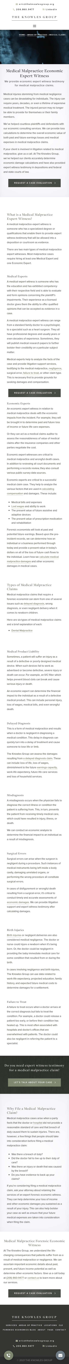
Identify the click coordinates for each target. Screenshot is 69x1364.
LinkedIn (51, 9)
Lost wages (17, 506)
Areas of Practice (37, 34)
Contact (60, 1329)
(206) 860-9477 (15, 1278)
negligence (55, 368)
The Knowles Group (34, 17)
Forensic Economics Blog (19, 1329)
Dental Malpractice (21, 630)
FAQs (51, 1329)
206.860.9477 (25, 9)
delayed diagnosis (34, 604)
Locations (50, 1325)
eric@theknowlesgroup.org (36, 4)
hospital (37, 1123)
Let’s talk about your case (33, 1082)
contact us (33, 1278)
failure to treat (31, 373)
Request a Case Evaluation (33, 183)
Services (11, 1325)
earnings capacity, (47, 767)
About (42, 1329)
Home (22, 34)
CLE (61, 1325)
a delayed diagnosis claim (37, 758)
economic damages (18, 902)
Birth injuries (14, 935)
